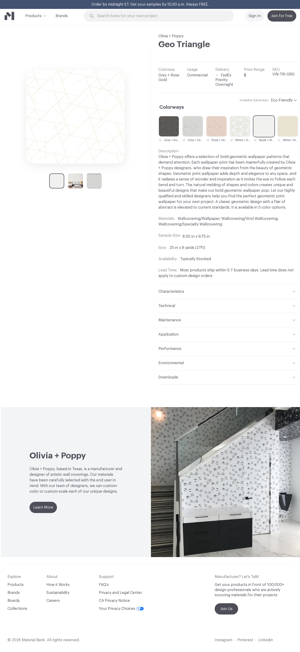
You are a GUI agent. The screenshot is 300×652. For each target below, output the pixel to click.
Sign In (255, 16)
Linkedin (265, 640)
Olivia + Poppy (171, 36)
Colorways (171, 107)
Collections (17, 609)
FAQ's (104, 585)
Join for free (281, 16)
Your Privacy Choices (121, 608)
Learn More (43, 507)
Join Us (226, 609)
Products (33, 15)
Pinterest (245, 640)
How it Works (58, 585)
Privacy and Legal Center (120, 593)
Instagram (223, 640)
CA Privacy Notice (114, 601)
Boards (14, 601)
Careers (53, 601)
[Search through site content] (161, 16)
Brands (62, 16)
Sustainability (57, 593)
